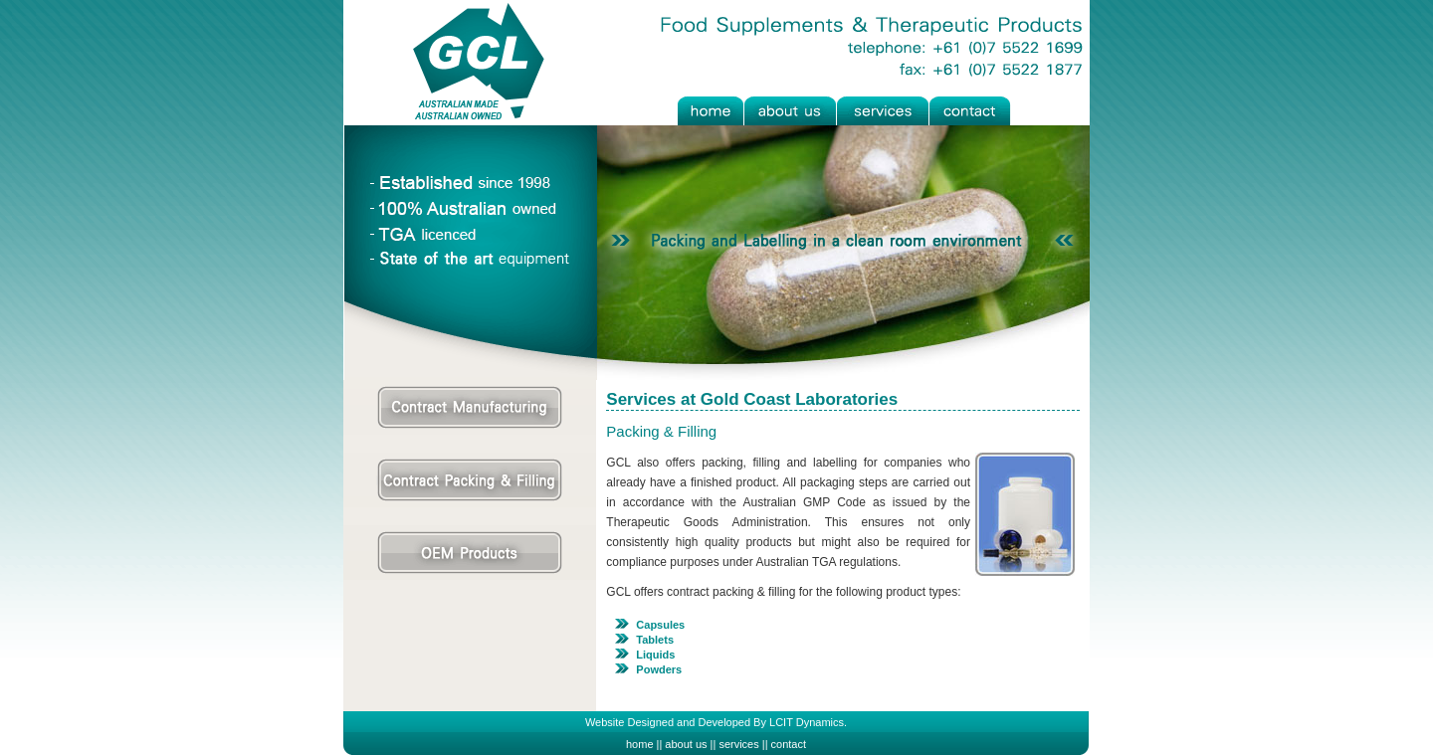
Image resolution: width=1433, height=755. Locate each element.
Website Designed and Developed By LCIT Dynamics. (716, 722)
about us (686, 744)
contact (788, 744)
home (640, 744)
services (738, 744)
